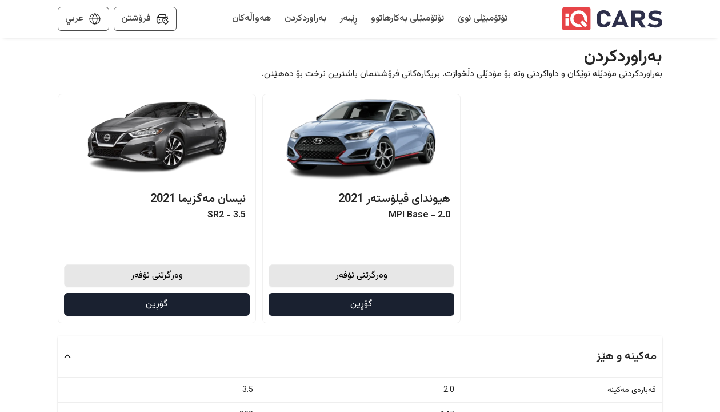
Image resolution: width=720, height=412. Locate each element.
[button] (360, 356)
